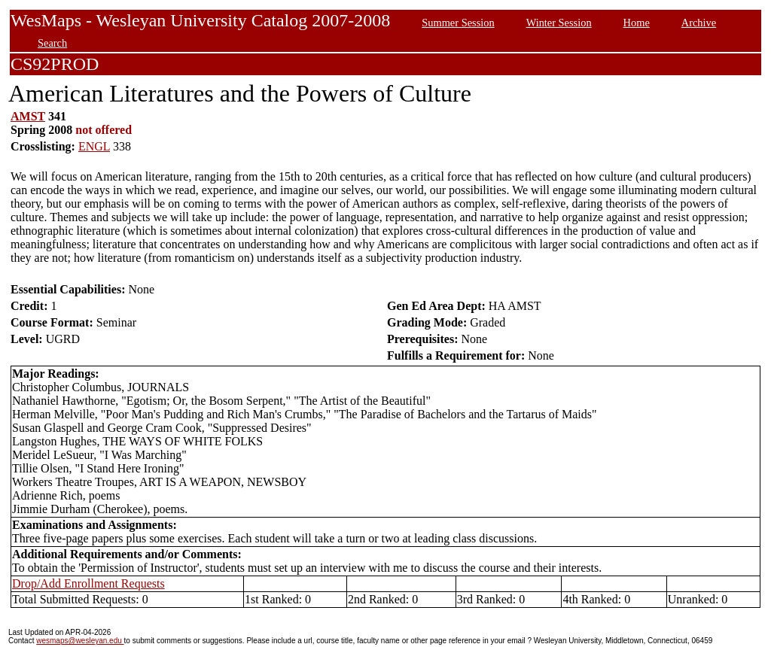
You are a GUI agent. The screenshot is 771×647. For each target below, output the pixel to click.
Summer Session (458, 23)
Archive (698, 23)
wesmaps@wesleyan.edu (79, 640)
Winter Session (559, 23)
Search (52, 43)
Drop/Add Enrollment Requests (88, 583)
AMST (28, 116)
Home (636, 23)
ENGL (94, 146)
